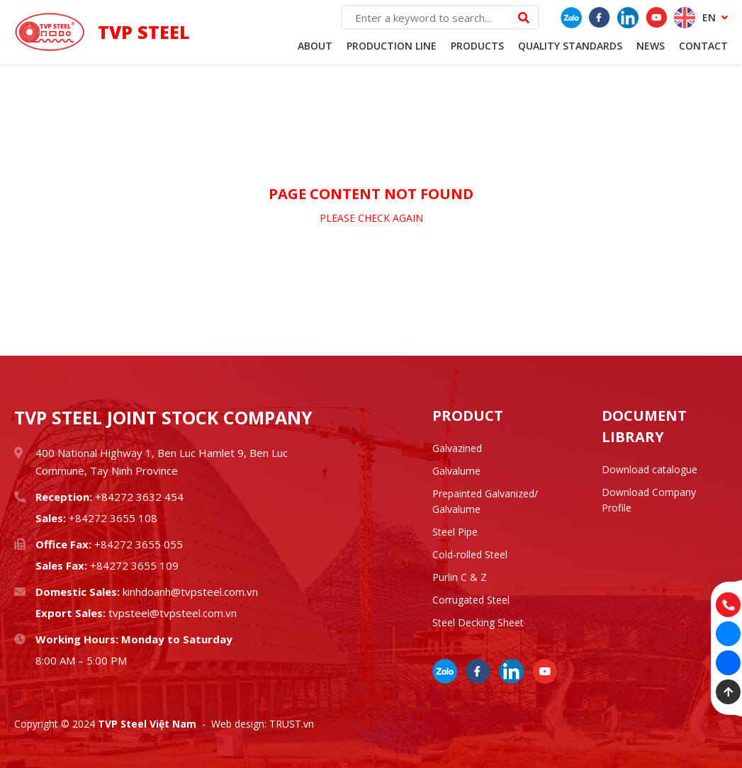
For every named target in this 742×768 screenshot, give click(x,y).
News (650, 45)
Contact (703, 45)
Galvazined (457, 448)
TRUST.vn (291, 723)
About (315, 45)
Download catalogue (649, 469)
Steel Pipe (455, 531)
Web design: (238, 723)
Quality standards (570, 45)
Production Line (392, 45)
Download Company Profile (649, 499)
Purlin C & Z (459, 577)
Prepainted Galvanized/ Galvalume (485, 501)
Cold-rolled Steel (469, 554)
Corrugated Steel (471, 599)
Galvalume (456, 471)
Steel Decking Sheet (478, 622)
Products (477, 45)
